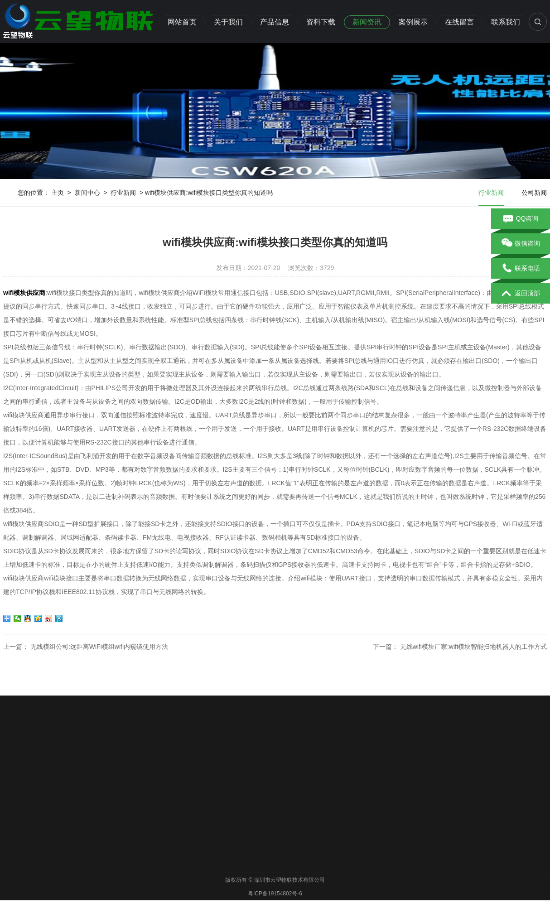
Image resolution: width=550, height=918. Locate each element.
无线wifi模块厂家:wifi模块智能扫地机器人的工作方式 (473, 646)
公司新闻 (534, 192)
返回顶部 (521, 293)
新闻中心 (87, 192)
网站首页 (182, 22)
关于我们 (228, 22)
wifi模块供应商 (24, 292)
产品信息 (274, 22)
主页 (57, 192)
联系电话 (521, 268)
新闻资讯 (366, 22)
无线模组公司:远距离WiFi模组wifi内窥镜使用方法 (99, 646)
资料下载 (320, 22)
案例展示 (413, 22)
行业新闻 (123, 192)
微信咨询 (521, 243)
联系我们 (505, 22)
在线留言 (459, 22)
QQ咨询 (521, 218)
